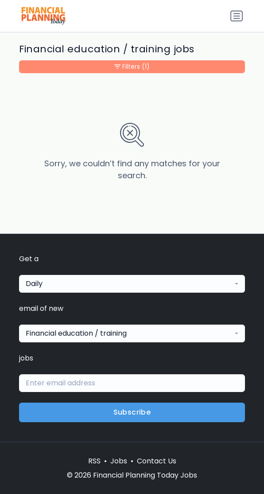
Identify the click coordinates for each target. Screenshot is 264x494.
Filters (132, 66)
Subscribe (132, 412)
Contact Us (156, 461)
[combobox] (132, 284)
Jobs (118, 461)
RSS (94, 461)
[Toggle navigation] (236, 16)
